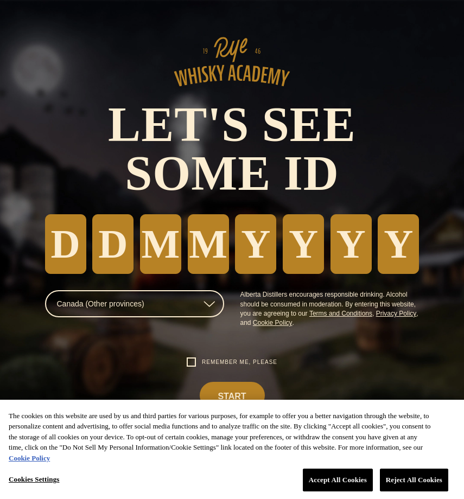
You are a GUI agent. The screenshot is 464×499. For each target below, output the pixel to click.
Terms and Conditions (340, 313)
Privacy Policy (396, 313)
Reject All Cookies (414, 480)
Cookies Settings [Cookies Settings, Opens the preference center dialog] (34, 479)
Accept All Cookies (338, 480)
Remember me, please (239, 362)
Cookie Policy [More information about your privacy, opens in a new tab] (29, 458)
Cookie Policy (273, 323)
